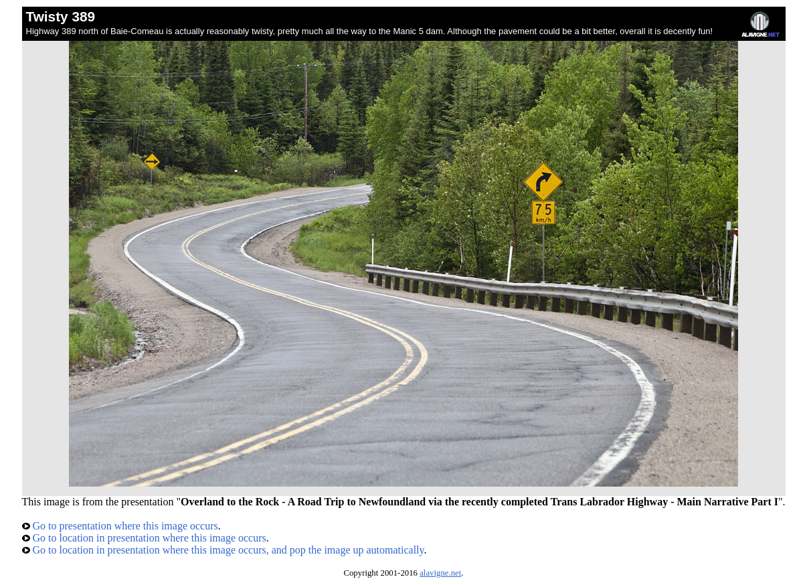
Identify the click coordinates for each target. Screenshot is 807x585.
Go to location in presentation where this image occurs (144, 538)
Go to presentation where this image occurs (120, 525)
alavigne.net (440, 573)
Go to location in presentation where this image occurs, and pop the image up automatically (223, 550)
